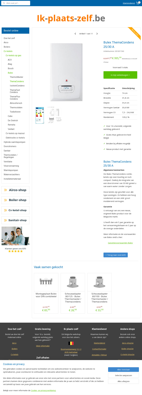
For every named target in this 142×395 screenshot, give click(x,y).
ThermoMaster (16, 67)
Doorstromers (10, 136)
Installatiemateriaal (12, 169)
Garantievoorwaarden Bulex (120, 233)
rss (85, 390)
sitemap (79, 390)
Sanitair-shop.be (127, 356)
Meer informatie (43, 336)
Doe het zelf (9, 28)
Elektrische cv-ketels (15, 128)
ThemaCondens (17, 72)
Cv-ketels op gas (13, 46)
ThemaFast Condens (15, 81)
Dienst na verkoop (99, 351)
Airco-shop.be (128, 333)
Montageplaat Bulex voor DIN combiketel (46, 285)
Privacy (99, 362)
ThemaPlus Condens (15, 88)
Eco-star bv (127, 376)
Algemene (71, 365)
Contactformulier (99, 339)
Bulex (10, 63)
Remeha (11, 115)
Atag (10, 54)
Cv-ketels (8, 41)
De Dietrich (13, 111)
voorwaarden (71, 368)
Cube (10, 106)
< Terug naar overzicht (116, 245)
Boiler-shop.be (127, 339)
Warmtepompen (11, 160)
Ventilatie (8, 152)
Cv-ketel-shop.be (127, 345)
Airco (6, 33)
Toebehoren (15, 102)
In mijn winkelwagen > (120, 65)
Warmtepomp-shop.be (127, 350)
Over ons (99, 357)
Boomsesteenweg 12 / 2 (71, 339)
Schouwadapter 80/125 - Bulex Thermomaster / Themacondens (72, 288)
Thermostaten (16, 98)
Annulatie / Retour (99, 345)
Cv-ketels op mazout (15, 123)
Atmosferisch (16, 93)
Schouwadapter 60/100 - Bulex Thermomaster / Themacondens (99, 288)
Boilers (7, 37)
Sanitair (7, 141)
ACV (10, 50)
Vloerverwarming (11, 156)
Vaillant (11, 119)
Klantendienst (129, 3)
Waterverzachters (12, 165)
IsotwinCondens (17, 76)
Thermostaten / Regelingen (11, 146)
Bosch (10, 59)
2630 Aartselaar (71, 342)
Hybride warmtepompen (14, 132)
